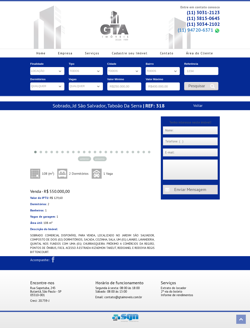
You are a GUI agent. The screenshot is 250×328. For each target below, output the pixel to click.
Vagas (73, 79)
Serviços (92, 53)
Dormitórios (38, 79)
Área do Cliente (199, 53)
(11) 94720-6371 (199, 30)
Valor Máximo (154, 79)
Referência (191, 63)
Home (41, 53)
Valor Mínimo (115, 79)
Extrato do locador (173, 288)
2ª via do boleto (171, 291)
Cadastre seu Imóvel (130, 53)
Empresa (65, 53)
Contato (167, 53)
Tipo (71, 63)
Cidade (111, 63)
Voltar (197, 105)
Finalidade (37, 63)
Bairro (150, 63)
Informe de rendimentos (177, 295)
